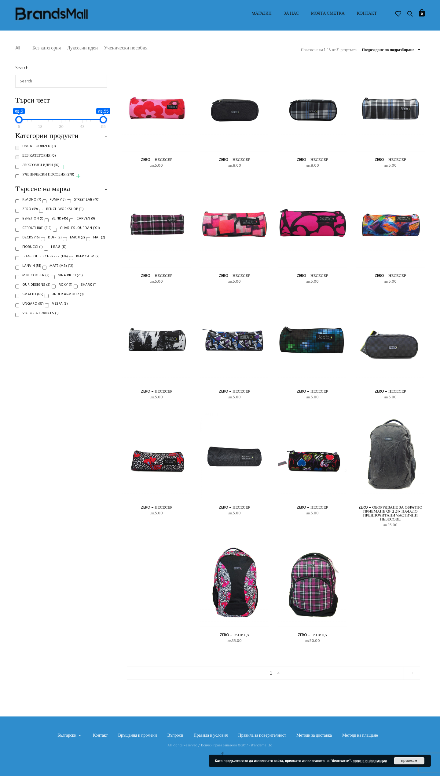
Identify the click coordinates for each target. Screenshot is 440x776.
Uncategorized (39, 153)
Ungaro (33, 311)
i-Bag (59, 254)
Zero (30, 216)
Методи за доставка (314, 735)
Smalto (32, 302)
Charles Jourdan (80, 235)
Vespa (60, 311)
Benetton (32, 226)
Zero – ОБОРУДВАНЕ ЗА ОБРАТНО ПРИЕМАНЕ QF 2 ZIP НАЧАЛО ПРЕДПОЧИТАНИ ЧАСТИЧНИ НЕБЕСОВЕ (390, 513)
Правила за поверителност (262, 735)
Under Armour (68, 302)
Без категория (46, 48)
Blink (60, 226)
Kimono (31, 207)
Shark (89, 292)
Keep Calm (88, 264)
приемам (409, 761)
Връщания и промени (137, 735)
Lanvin (31, 273)
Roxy (65, 292)
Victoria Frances (40, 320)
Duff (55, 245)
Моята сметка (328, 13)
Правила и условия (211, 735)
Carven (85, 226)
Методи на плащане (360, 735)
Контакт (367, 13)
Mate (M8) (61, 273)
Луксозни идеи (82, 48)
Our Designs (36, 292)
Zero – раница (235, 635)
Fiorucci (32, 254)
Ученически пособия (126, 48)
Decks (31, 245)
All (17, 48)
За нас (291, 13)
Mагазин (261, 13)
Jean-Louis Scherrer (45, 264)
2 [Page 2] (278, 673)
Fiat (99, 245)
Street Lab (87, 207)
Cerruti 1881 (37, 235)
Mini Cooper (36, 283)
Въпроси (175, 735)
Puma (58, 207)
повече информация (370, 761)
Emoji (77, 245)
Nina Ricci (70, 283)
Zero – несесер (156, 160)
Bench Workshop (65, 216)
